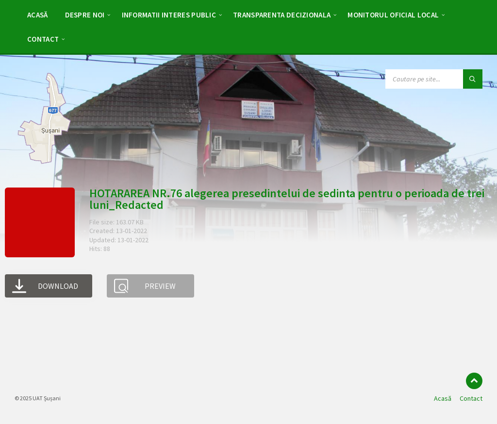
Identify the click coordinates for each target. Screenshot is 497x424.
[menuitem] (37, 14)
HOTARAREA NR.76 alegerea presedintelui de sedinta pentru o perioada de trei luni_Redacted (286, 199)
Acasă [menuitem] (442, 398)
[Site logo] (44, 164)
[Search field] (433, 79)
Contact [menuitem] (471, 398)
